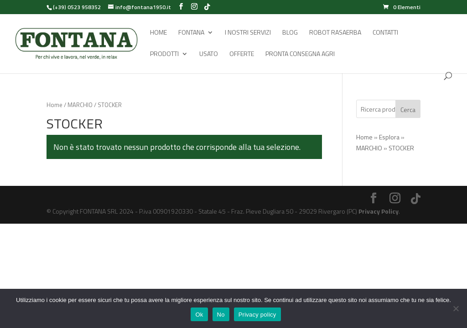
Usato (208, 54)
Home (158, 33)
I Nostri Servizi (248, 33)
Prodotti (164, 54)
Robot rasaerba (335, 33)
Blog (290, 33)
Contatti (385, 33)
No (221, 314)
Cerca (407, 109)
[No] (455, 308)
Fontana (191, 33)
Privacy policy (257, 314)
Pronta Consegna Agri (300, 54)
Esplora (389, 137)
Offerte (241, 54)
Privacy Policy (378, 211)
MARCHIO (80, 104)
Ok (199, 314)
